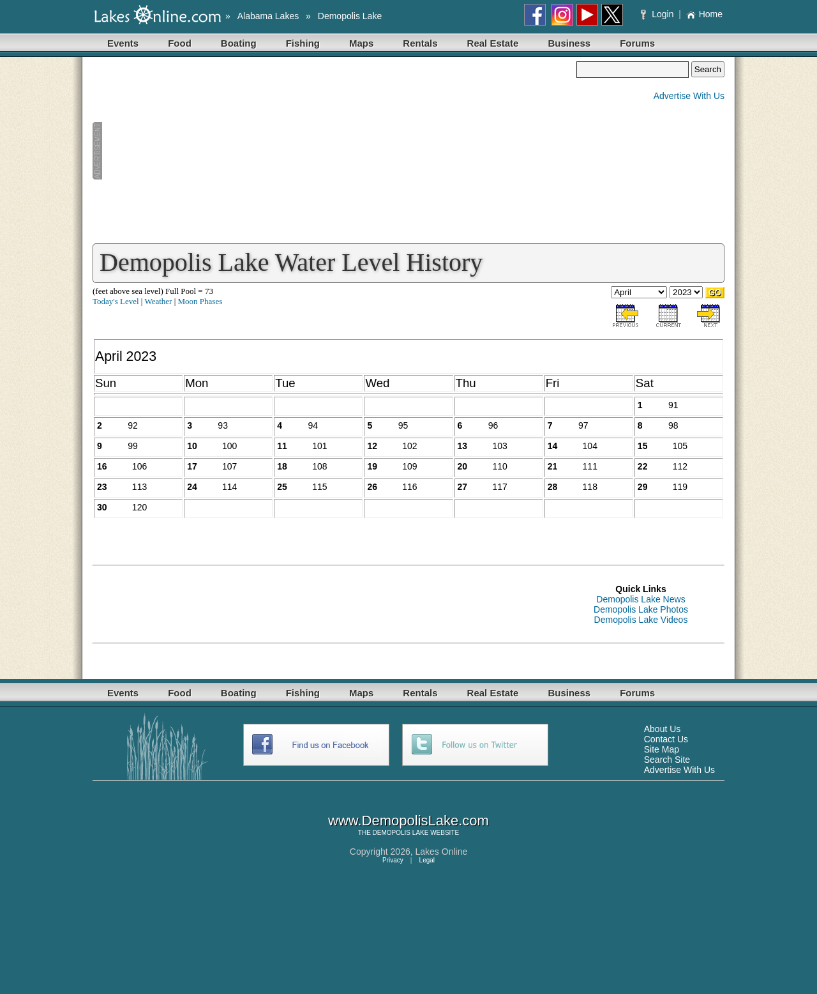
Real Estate (493, 43)
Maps (361, 43)
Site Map (661, 749)
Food (179, 43)
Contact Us (666, 739)
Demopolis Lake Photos (641, 609)
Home (704, 14)
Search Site (667, 759)
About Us (662, 729)
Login (658, 14)
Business (569, 43)
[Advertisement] (334, 150)
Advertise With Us (689, 96)
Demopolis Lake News (640, 599)
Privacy (392, 860)
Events (123, 43)
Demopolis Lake (350, 16)
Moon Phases (200, 301)
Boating (239, 43)
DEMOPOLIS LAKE (401, 832)
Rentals (420, 43)
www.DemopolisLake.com (408, 821)
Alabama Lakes (268, 16)
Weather (158, 301)
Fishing (303, 43)
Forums (637, 43)
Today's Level (116, 301)
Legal (427, 860)
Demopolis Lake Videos (641, 620)
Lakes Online (442, 851)
